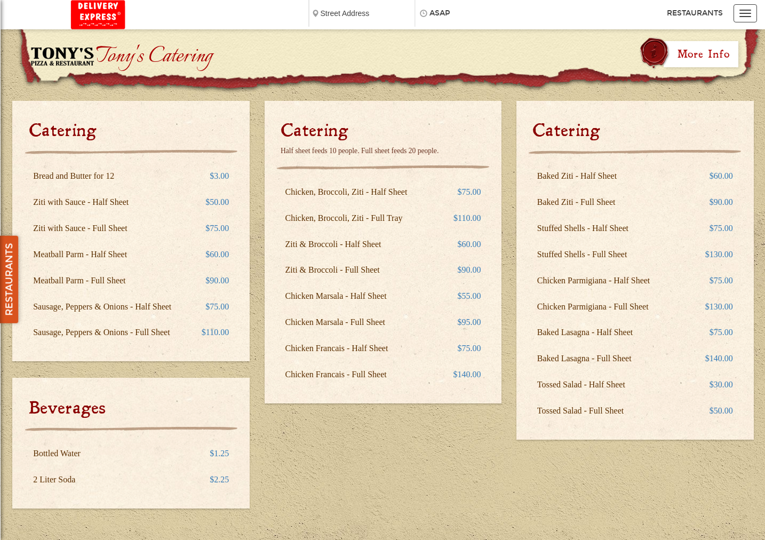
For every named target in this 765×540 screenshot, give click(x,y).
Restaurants (695, 13)
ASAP (439, 13)
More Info (704, 54)
